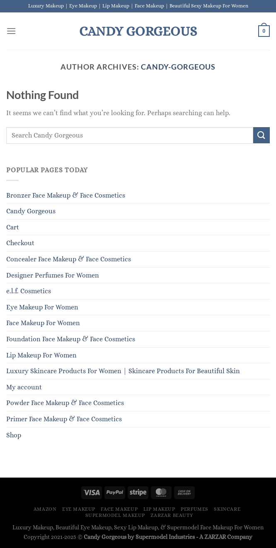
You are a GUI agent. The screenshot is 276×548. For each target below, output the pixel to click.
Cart (12, 227)
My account (24, 387)
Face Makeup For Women (43, 323)
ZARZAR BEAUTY (171, 515)
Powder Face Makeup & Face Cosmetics (65, 403)
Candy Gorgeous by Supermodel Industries (139, 537)
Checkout (20, 243)
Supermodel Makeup (115, 515)
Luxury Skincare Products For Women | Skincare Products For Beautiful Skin (123, 371)
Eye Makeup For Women (42, 307)
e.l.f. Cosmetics (28, 291)
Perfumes (194, 509)
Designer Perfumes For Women (52, 275)
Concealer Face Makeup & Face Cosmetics (68, 259)
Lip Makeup (159, 509)
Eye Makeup (78, 509)
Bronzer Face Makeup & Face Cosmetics (65, 195)
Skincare (227, 509)
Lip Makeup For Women (41, 355)
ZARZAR (215, 537)
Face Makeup (119, 509)
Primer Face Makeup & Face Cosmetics (64, 419)
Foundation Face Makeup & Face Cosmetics (70, 339)
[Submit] (261, 135)
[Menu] (11, 31)
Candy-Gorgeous (178, 66)
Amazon (45, 509)
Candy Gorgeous (138, 31)
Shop (13, 435)
